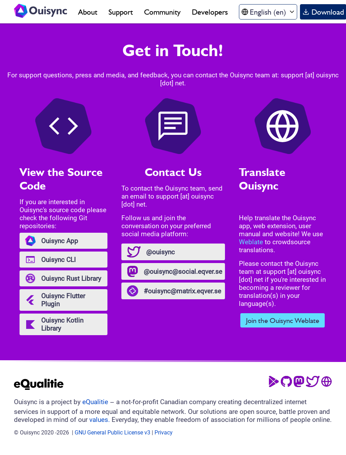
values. (99, 420)
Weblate (251, 242)
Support (120, 11)
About (87, 11)
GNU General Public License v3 (112, 432)
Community (162, 11)
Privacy (164, 432)
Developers (210, 11)
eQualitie (95, 402)
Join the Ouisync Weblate (282, 320)
